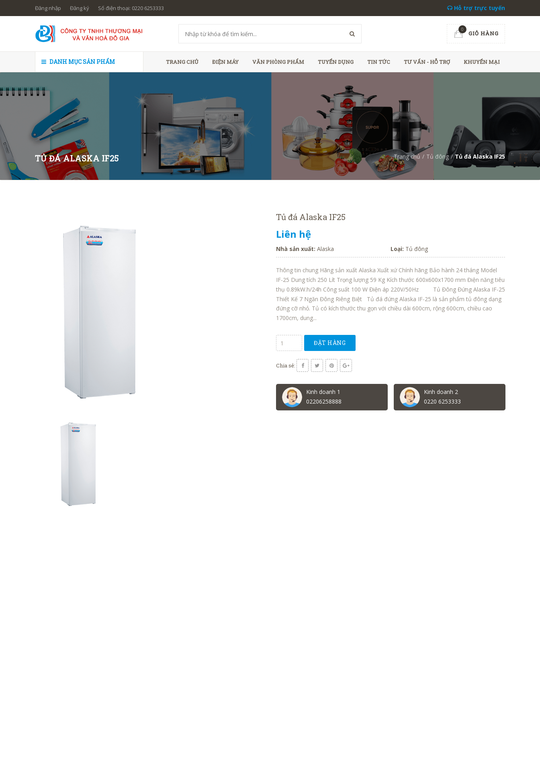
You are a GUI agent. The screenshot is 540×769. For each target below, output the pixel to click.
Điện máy (225, 61)
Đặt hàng (330, 343)
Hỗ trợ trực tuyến (476, 8)
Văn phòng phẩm (278, 61)
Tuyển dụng (336, 61)
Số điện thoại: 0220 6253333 (131, 8)
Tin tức (378, 61)
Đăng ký (79, 8)
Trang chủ (182, 61)
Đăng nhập (48, 8)
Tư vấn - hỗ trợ (427, 61)
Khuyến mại (482, 61)
